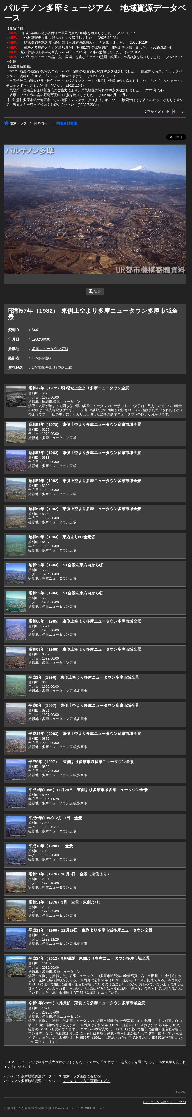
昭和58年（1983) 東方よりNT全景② (61, 537)
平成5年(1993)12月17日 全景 (55, 818)
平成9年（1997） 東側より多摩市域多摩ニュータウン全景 (81, 761)
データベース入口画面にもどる (86, 1081)
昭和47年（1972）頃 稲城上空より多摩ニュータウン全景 (78, 388)
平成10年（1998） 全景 (50, 846)
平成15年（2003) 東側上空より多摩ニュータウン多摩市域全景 (84, 733)
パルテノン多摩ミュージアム (164, 1102)
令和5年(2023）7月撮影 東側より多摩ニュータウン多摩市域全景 (86, 1003)
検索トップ (15, 123)
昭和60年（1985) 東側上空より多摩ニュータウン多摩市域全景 (84, 621)
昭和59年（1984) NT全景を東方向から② (65, 593)
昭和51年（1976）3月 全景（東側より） (65, 902)
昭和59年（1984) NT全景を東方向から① (65, 565)
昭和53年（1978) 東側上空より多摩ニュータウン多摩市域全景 (84, 424)
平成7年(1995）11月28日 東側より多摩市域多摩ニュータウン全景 (88, 789)
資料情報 (40, 123)
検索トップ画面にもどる (81, 1076)
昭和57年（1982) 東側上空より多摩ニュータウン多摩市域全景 (84, 452)
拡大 (95, 291)
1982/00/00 (41, 339)
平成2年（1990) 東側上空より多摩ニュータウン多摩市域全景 (83, 677)
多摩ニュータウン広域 (50, 349)
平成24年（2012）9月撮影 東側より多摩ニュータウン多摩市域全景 (89, 958)
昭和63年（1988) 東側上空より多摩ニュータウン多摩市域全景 (84, 649)
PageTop (181, 1092)
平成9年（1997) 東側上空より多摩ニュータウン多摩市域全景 (83, 705)
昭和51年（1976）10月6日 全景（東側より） (69, 874)
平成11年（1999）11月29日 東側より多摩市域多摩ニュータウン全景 (90, 930)
